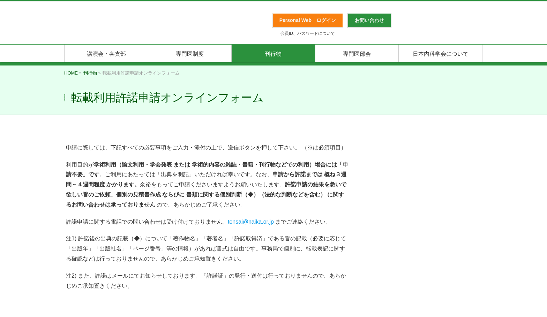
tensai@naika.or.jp (251, 222)
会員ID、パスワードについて (307, 33)
